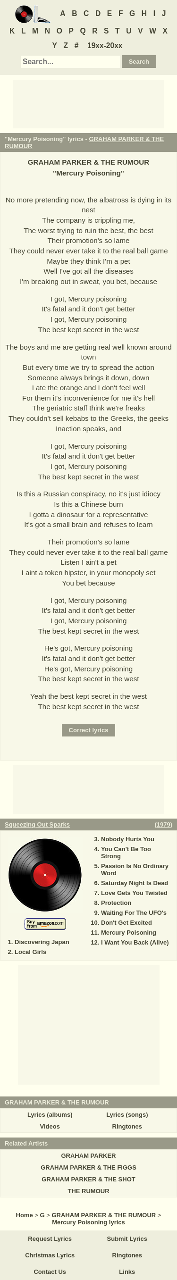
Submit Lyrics (127, 1238)
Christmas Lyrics (50, 1255)
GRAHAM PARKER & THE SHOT (88, 1179)
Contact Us (50, 1271)
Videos (49, 1126)
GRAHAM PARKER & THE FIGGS (88, 1167)
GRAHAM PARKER (88, 1155)
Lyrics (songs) (127, 1114)
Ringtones (127, 1126)
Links (127, 1271)
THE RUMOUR (88, 1191)
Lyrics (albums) (50, 1114)
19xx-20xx (105, 46)
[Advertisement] (88, 103)
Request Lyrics (50, 1238)
